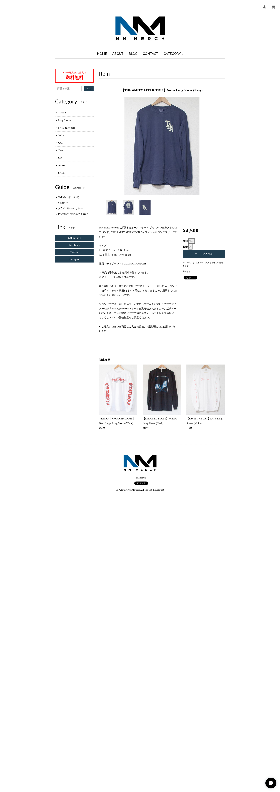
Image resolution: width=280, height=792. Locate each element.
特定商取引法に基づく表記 (73, 214)
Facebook (74, 244)
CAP (60, 142)
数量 (185, 247)
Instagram (74, 259)
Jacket (61, 135)
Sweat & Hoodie (66, 127)
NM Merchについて (68, 197)
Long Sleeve (64, 120)
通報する (187, 271)
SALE (61, 173)
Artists (61, 165)
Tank (60, 150)
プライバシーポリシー (70, 208)
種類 (185, 241)
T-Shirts (62, 112)
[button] (173, 53)
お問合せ (63, 203)
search (89, 88)
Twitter (74, 252)
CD (60, 158)
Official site (74, 237)
